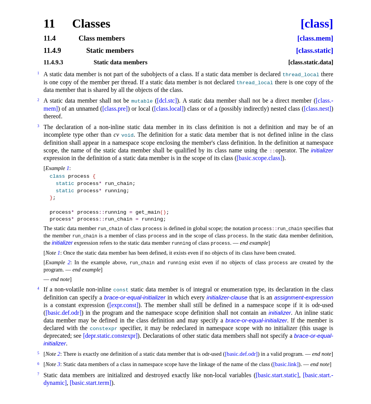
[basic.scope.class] (259, 158)
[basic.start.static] (277, 375)
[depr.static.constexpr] (110, 335)
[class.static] (314, 50)
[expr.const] (123, 305)
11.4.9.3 (53, 62)
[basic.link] (286, 364)
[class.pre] (115, 108)
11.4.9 (52, 50)
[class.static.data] (310, 62)
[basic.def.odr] (63, 312)
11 (49, 23)
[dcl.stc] (167, 100)
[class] (316, 23)
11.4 (50, 38)
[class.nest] (318, 108)
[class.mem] (315, 38)
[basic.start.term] (90, 382)
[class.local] (169, 108)
